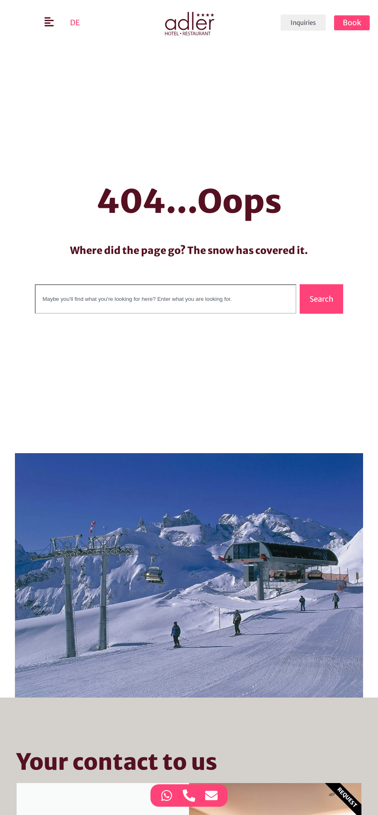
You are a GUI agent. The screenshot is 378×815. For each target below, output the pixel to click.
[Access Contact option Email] (211, 795)
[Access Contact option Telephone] (189, 795)
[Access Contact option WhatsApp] (166, 795)
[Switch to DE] (75, 23)
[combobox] (165, 299)
